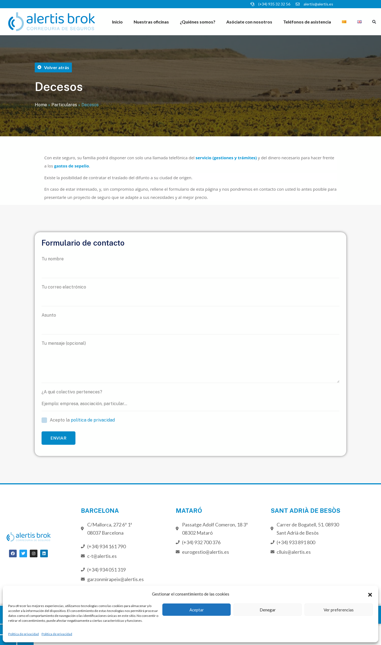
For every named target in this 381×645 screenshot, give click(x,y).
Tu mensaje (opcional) (190, 362)
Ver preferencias (339, 609)
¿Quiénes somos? (197, 21)
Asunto (190, 323)
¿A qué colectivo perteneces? (190, 400)
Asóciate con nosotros (249, 21)
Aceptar (196, 609)
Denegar (268, 609)
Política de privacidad (23, 634)
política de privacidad (93, 420)
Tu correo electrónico (190, 295)
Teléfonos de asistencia (307, 21)
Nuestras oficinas (151, 21)
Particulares (64, 104)
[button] (370, 594)
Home (41, 104)
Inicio (117, 21)
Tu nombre (190, 267)
